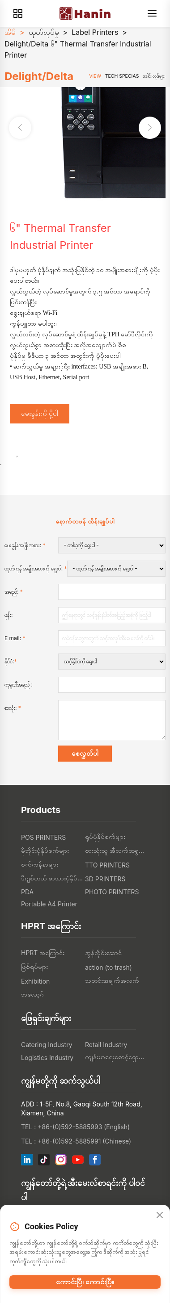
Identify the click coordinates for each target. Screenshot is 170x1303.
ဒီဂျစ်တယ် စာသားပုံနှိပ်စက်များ (53, 878)
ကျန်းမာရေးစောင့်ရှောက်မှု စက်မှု (117, 1056)
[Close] (159, 1215)
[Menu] (152, 13)
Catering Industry (46, 1044)
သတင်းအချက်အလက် (112, 980)
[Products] (18, 13)
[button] (150, 128)
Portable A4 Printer (49, 904)
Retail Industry (106, 1044)
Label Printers (95, 32)
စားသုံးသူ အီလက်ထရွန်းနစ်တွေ (117, 850)
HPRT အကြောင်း (42, 952)
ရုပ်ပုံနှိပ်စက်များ (105, 836)
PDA (27, 892)
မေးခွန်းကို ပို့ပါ (39, 413)
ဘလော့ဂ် (32, 994)
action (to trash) (108, 967)
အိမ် (10, 32)
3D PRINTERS (105, 879)
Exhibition (35, 981)
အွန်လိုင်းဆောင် (103, 952)
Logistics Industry (47, 1057)
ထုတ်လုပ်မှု (44, 32)
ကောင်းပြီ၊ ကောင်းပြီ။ (85, 1282)
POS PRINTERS (43, 837)
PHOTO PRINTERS (112, 892)
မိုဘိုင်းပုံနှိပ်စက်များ (45, 850)
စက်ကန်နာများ (39, 864)
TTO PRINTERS (107, 865)
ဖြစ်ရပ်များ (34, 966)
